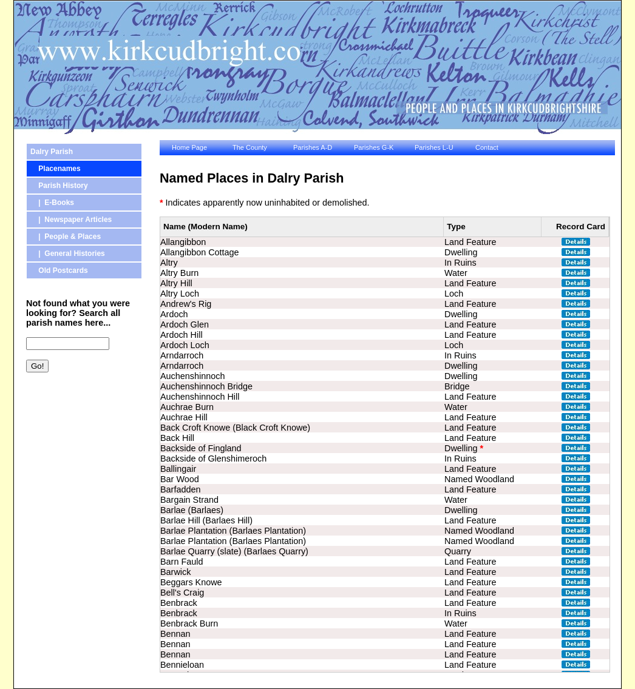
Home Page (189, 147)
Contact (486, 147)
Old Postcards (59, 270)
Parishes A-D (312, 147)
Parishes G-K (373, 147)
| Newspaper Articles (71, 219)
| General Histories (67, 253)
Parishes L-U (434, 147)
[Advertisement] (80, 445)
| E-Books (52, 202)
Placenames (55, 168)
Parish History (59, 185)
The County (250, 147)
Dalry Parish (51, 151)
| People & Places (65, 236)
